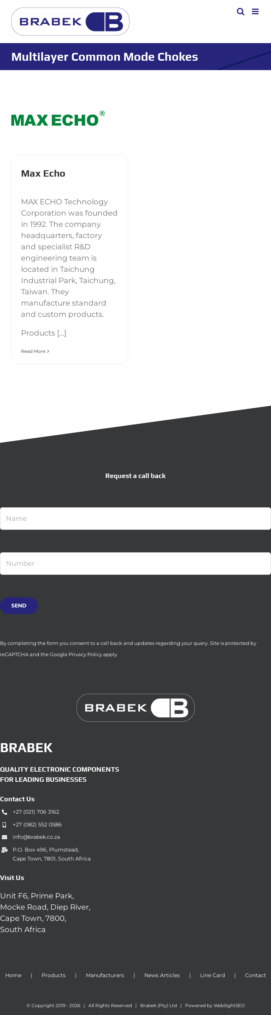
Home (13, 975)
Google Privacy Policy (76, 654)
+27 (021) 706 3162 (36, 811)
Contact (255, 975)
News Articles (162, 975)
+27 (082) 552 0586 (37, 824)
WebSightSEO (229, 1005)
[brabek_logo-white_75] (135, 697)
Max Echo (43, 173)
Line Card (212, 975)
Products (54, 975)
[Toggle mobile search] (240, 11)
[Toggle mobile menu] (256, 11)
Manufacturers (105, 975)
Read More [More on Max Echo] (33, 351)
